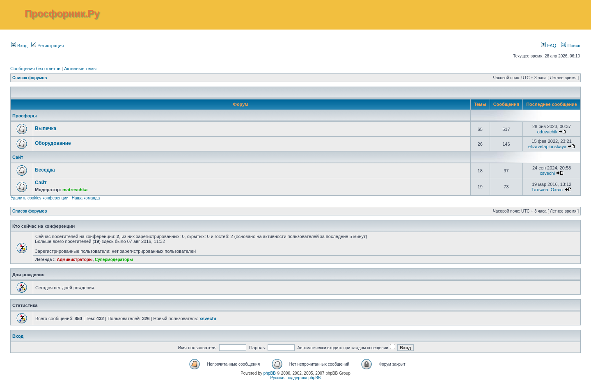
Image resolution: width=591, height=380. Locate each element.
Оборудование (53, 143)
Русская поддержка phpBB (295, 377)
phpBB (269, 373)
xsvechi (547, 173)
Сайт (17, 157)
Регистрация (47, 45)
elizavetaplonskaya (547, 146)
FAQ (548, 45)
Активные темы (80, 68)
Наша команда (86, 198)
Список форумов (29, 78)
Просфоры (24, 115)
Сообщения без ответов (35, 68)
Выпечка (45, 128)
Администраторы (74, 259)
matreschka (74, 189)
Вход (19, 45)
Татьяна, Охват (547, 189)
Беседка (45, 170)
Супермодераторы (114, 259)
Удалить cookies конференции (40, 198)
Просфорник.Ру (62, 13)
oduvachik (547, 131)
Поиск (570, 45)
